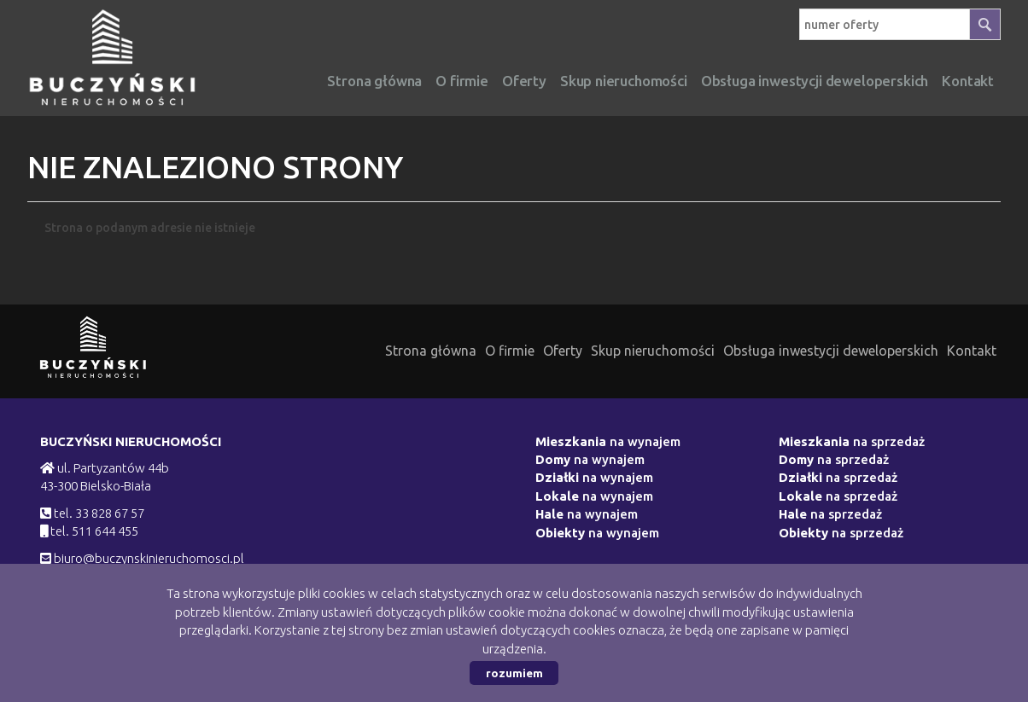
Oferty (524, 81)
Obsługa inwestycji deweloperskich (830, 350)
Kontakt (971, 350)
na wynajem (607, 441)
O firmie (461, 81)
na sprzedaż (852, 441)
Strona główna (374, 81)
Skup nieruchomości (623, 81)
